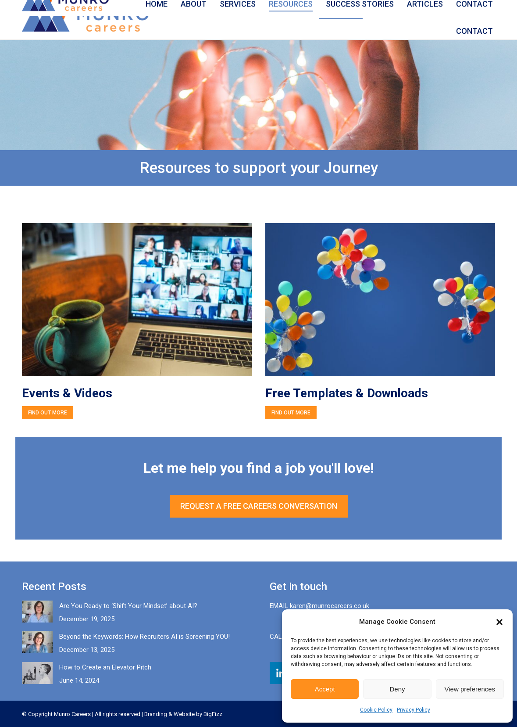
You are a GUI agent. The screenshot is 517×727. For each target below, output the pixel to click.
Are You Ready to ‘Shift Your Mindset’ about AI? (128, 606)
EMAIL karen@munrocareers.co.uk (319, 606)
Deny (397, 689)
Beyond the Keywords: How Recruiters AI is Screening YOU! (144, 637)
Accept (325, 689)
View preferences (470, 689)
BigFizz (212, 714)
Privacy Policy (413, 710)
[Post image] (37, 612)
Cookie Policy (376, 710)
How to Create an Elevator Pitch (105, 667)
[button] (499, 622)
